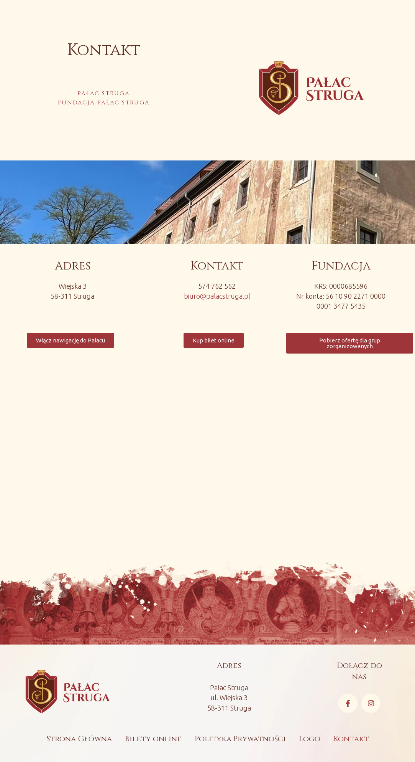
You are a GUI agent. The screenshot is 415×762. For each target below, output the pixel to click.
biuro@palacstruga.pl (217, 296)
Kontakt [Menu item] (351, 739)
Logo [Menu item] (309, 739)
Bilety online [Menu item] (153, 739)
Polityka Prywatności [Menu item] (240, 739)
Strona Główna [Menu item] (79, 739)
